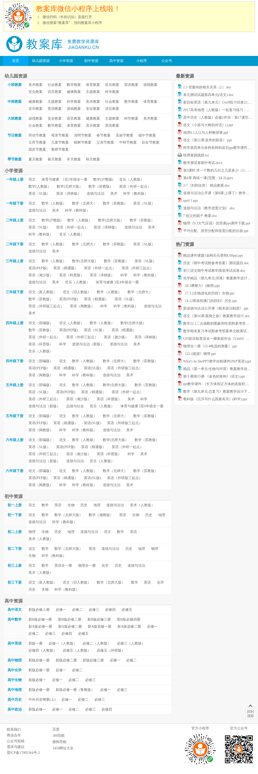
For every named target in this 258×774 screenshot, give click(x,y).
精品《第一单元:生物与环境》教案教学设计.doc (220, 369)
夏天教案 (35, 159)
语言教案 (55, 92)
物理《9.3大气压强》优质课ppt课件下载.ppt (216, 223)
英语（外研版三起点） (46, 306)
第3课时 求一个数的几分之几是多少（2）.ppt (218, 170)
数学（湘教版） (101, 515)
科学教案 (112, 92)
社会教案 (55, 85)
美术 (113, 193)
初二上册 (15, 532)
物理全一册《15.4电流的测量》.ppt (210, 346)
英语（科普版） (71, 275)
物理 (32, 532)
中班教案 (15, 102)
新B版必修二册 (69, 619)
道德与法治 (95, 193)
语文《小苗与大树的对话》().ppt (208, 125)
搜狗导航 (59, 742)
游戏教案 (150, 85)
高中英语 (15, 643)
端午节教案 (147, 135)
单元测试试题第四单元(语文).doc (208, 95)
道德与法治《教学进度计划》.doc (209, 208)
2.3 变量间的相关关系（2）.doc (207, 87)
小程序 (141, 61)
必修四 (110, 610)
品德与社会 (75, 406)
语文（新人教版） (42, 292)
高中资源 (116, 61)
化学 (105, 565)
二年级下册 (14, 244)
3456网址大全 (63, 748)
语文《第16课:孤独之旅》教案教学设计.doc (216, 316)
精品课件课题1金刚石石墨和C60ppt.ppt (213, 255)
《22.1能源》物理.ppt (199, 354)
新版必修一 (37, 680)
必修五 (127, 610)
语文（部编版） (40, 323)
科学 (123, 275)
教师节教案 (60, 149)
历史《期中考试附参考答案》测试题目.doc (216, 263)
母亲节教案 (60, 135)
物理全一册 (87, 565)
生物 (71, 505)
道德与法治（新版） (88, 344)
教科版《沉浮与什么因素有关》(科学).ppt (215, 399)
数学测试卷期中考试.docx (203, 163)
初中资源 (91, 61)
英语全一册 (63, 565)
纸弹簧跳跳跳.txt (196, 155)
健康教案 (74, 92)
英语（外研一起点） (135, 186)
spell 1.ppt (190, 201)
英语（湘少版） (40, 275)
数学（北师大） (84, 203)
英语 (57, 505)
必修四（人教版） (42, 650)
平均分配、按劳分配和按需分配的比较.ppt (215, 231)
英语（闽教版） (82, 306)
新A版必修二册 (70, 626)
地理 (97, 505)
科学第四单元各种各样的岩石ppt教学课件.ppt (218, 148)
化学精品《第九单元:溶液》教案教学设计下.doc (220, 278)
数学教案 (74, 85)
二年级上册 (14, 220)
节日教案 (15, 135)
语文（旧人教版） (77, 292)
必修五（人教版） (77, 650)
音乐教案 (112, 85)
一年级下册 (14, 203)
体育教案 (93, 85)
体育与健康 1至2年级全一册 (64, 179)
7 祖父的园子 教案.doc (200, 216)
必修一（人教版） (63, 643)
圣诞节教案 (124, 135)
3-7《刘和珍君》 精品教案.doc (206, 185)
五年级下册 (14, 416)
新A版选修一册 (99, 626)
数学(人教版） (39, 186)
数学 (45, 505)
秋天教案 (93, 159)
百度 (55, 729)
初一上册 (15, 505)
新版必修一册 (39, 660)
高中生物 (15, 680)
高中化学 (15, 670)
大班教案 (15, 118)
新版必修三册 (93, 660)
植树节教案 (82, 142)
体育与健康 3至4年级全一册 (117, 282)
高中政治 (15, 709)
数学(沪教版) (103, 179)
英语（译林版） (68, 193)
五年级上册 (14, 385)
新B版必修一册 (40, 619)
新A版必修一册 (40, 626)
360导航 (58, 735)
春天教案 (55, 159)
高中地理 (15, 690)
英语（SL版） (39, 193)
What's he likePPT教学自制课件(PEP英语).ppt (217, 361)
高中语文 (15, 610)
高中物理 (15, 660)
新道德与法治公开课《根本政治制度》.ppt (215, 308)
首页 (15, 61)
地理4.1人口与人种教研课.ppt (205, 132)
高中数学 (15, 619)
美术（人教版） (142, 505)
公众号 (167, 61)
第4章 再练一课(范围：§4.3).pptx (208, 178)
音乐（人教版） (131, 179)
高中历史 (15, 699)
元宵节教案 (37, 142)
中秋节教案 (128, 142)
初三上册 (15, 565)
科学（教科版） (135, 193)
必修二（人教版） (97, 643)
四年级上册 (14, 323)
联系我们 (14, 729)
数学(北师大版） (70, 186)
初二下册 (15, 549)
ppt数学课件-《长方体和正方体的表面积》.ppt (218, 384)
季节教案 (15, 159)
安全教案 (35, 92)
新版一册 (35, 643)
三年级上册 (14, 261)
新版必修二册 (66, 660)
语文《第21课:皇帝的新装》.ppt (207, 140)
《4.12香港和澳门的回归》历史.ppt (210, 301)
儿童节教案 (60, 142)
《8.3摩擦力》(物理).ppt (201, 286)
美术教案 (35, 85)
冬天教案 (74, 159)
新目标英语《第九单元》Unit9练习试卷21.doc (218, 102)
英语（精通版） (65, 268)
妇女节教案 (150, 142)
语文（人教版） (71, 323)
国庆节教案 (37, 149)
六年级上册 (14, 440)
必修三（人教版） (131, 643)
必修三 (94, 610)
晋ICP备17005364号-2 (23, 753)
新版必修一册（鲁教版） (75, 690)
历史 (83, 505)
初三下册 (15, 582)
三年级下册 (14, 292)
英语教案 (131, 85)
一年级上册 (14, 179)
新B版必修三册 (99, 619)
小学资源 (66, 61)
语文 (32, 179)
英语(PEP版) (37, 268)
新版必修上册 (39, 610)
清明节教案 (82, 135)
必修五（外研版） (111, 650)
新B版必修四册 (128, 619)
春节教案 (103, 135)
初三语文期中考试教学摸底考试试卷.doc (214, 271)
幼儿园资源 (41, 61)
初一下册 (15, 515)
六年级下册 (14, 471)
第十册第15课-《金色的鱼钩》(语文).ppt (214, 376)
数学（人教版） (54, 203)
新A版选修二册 (129, 626)
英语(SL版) (92, 368)
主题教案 (93, 92)
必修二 (77, 610)
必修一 (61, 610)
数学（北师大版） (68, 515)
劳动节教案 (37, 135)
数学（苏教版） (100, 186)
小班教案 (15, 85)
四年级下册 (14, 361)
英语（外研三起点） (137, 268)
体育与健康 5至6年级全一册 (142, 406)
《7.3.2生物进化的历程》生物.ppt (208, 293)
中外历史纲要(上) (41, 699)
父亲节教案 (105, 142)
